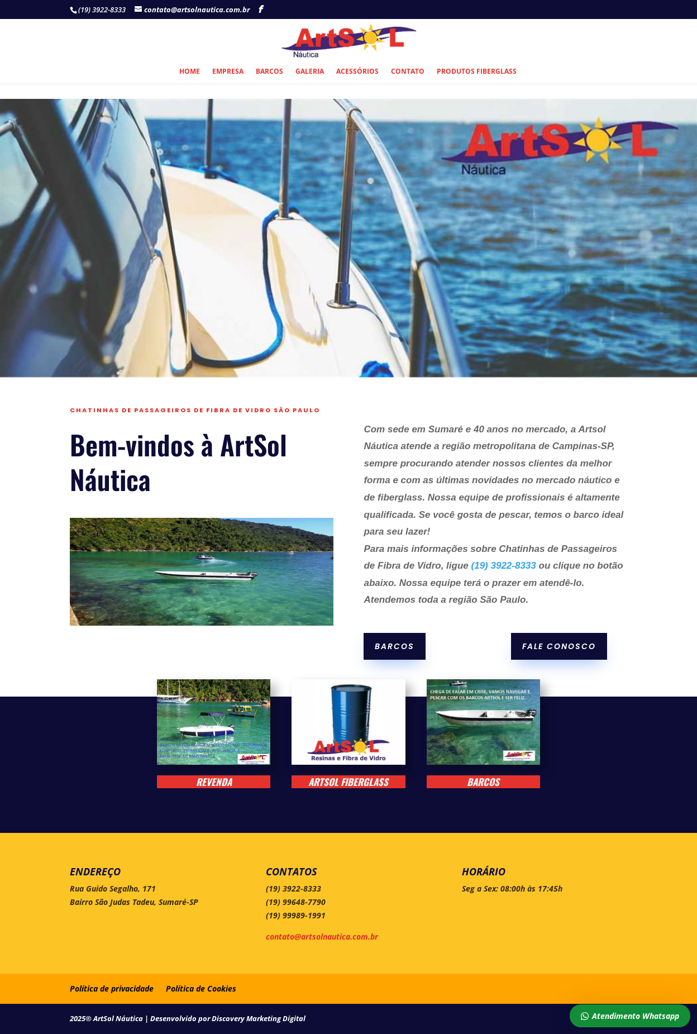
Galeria (309, 72)
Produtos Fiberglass (477, 72)
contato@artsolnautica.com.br (322, 936)
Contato (407, 72)
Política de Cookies (201, 988)
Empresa (228, 72)
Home (189, 72)
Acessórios (357, 72)
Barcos (269, 72)
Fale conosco (559, 646)
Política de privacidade (112, 988)
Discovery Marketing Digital (258, 1018)
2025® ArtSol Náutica (107, 1018)
